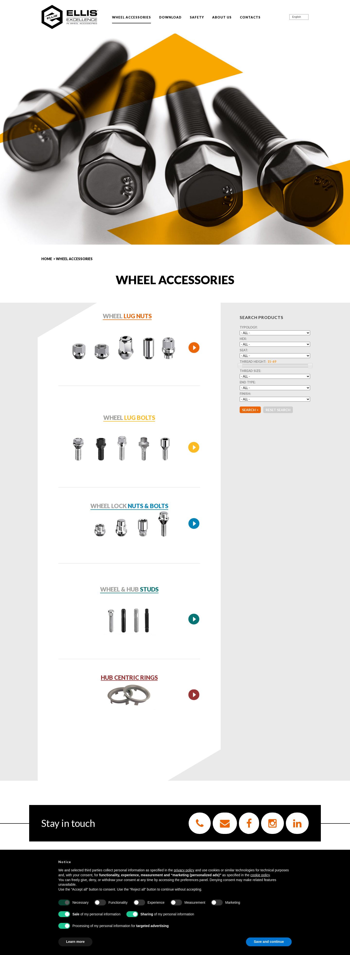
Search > (250, 410)
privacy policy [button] (184, 870)
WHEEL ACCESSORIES (74, 259)
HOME (46, 259)
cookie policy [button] (260, 875)
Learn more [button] (75, 942)
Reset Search (278, 410)
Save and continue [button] (269, 942)
